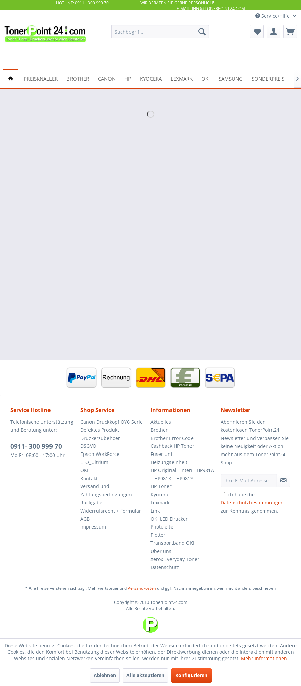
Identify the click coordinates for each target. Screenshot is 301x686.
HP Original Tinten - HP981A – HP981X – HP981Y (182, 474)
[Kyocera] (151, 78)
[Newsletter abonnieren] (283, 480)
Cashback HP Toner (172, 446)
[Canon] (107, 78)
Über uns (161, 551)
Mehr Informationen (264, 658)
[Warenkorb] (290, 31)
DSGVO (88, 446)
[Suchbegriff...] (160, 31)
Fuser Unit (162, 454)
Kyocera (159, 494)
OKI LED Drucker (169, 519)
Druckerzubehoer (100, 438)
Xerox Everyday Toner (174, 559)
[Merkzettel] (257, 31)
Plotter (157, 535)
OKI (84, 470)
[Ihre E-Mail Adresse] (249, 480)
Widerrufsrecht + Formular (110, 510)
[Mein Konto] (273, 31)
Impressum (93, 526)
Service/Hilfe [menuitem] (273, 16)
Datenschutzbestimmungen (252, 502)
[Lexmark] (181, 78)
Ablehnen (105, 675)
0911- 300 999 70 (36, 446)
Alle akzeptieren (145, 675)
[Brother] (78, 78)
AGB (85, 519)
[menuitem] (160, 31)
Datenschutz (164, 567)
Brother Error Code (172, 438)
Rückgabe (91, 502)
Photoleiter (162, 526)
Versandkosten (142, 588)
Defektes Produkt (99, 430)
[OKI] (205, 78)
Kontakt (89, 478)
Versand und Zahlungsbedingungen (106, 490)
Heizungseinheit (168, 462)
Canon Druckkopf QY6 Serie (111, 422)
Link (155, 510)
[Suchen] (202, 31)
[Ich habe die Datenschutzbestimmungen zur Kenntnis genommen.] (223, 494)
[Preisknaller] (40, 78)
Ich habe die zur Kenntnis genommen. (252, 502)
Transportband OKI (172, 543)
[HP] (128, 78)
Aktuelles (160, 422)
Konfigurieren (191, 675)
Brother (159, 430)
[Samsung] (230, 78)
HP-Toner (161, 486)
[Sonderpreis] (268, 78)
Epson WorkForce (99, 454)
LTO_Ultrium (94, 462)
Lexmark (159, 502)
